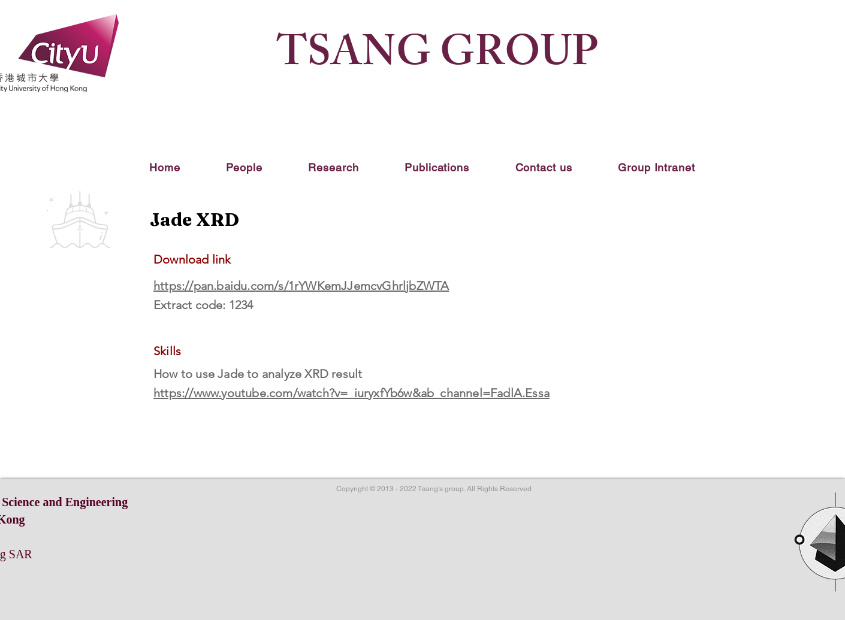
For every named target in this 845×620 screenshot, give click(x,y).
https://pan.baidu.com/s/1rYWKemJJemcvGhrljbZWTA (301, 286)
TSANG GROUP (437, 57)
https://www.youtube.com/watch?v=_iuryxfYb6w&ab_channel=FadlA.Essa (351, 393)
